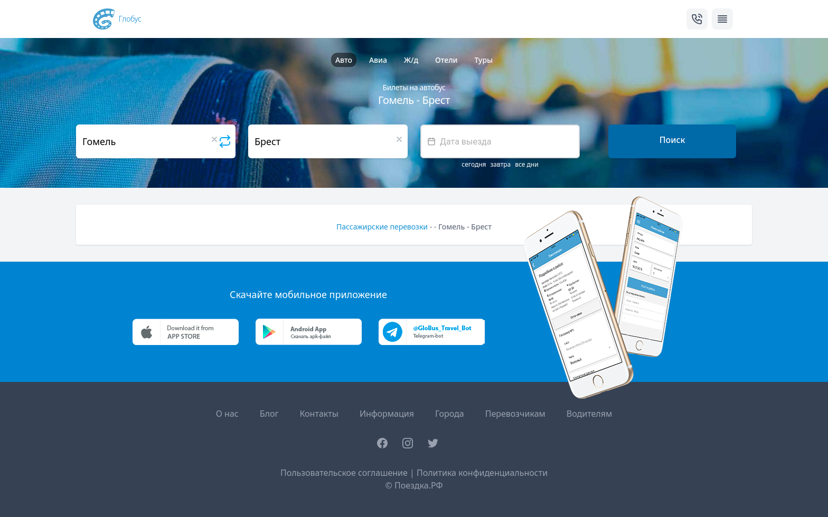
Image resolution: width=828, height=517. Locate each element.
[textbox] (500, 141)
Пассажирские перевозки (382, 227)
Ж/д (411, 60)
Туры (483, 60)
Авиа (378, 60)
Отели (446, 60)
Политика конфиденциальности (482, 472)
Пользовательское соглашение (344, 472)
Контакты (318, 413)
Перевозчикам (515, 413)
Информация (387, 413)
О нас (227, 413)
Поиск (672, 140)
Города (449, 413)
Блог (269, 413)
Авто (343, 60)
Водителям (589, 413)
